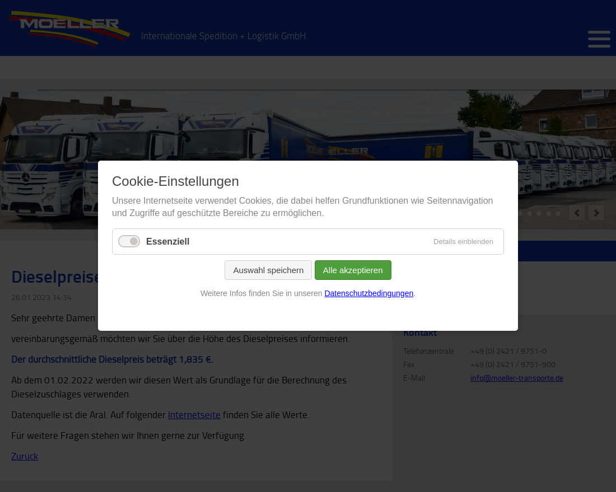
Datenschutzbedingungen (368, 293)
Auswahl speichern (268, 270)
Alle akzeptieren (353, 270)
